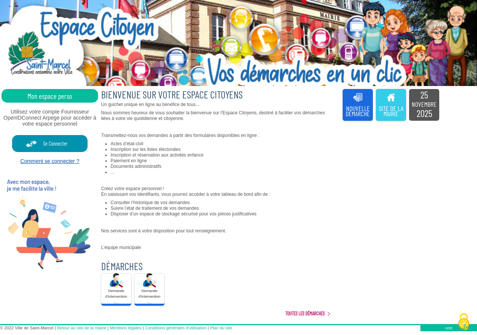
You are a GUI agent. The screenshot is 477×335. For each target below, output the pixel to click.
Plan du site (221, 328)
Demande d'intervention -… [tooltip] (116, 289)
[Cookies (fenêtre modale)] (464, 322)
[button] (116, 290)
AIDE (448, 328)
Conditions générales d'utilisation (175, 328)
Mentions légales (126, 328)
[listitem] (424, 105)
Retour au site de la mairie (81, 328)
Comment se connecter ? (49, 161)
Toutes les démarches (305, 313)
